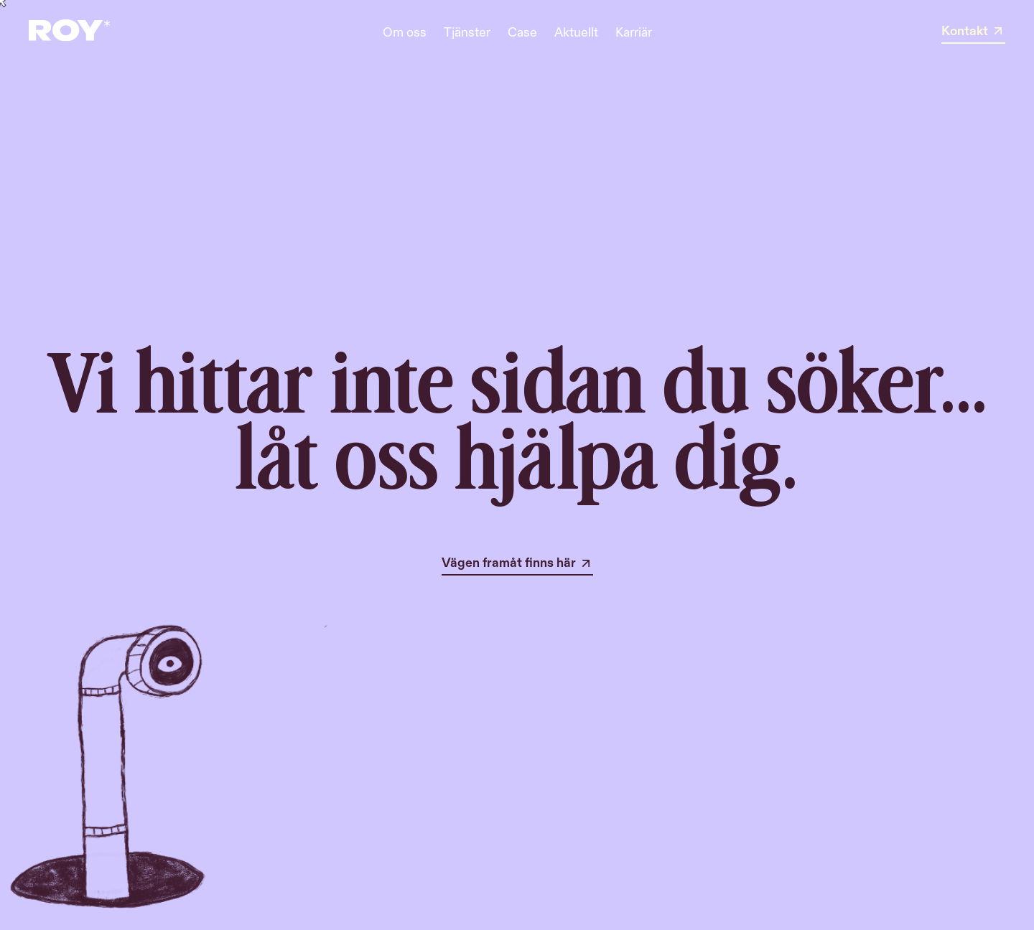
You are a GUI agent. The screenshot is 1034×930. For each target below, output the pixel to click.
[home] (69, 31)
